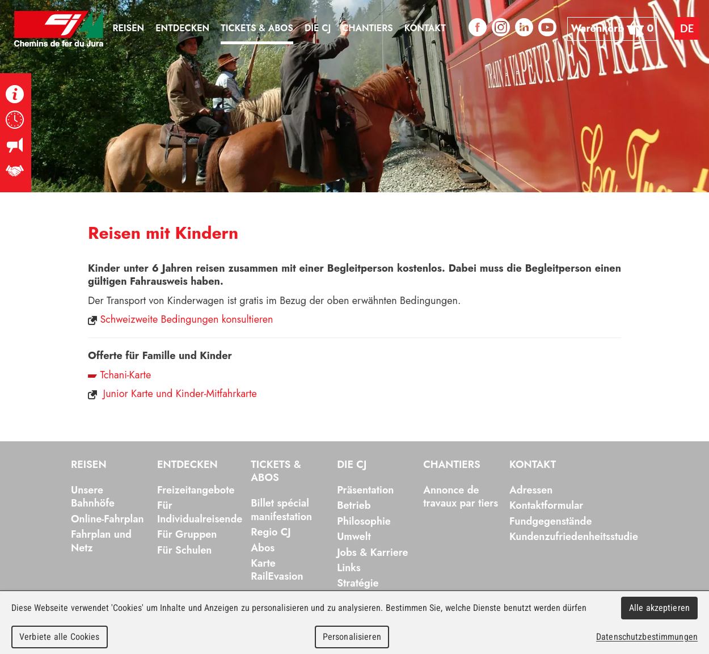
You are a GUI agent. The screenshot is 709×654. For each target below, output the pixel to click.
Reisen (89, 465)
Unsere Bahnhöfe (93, 496)
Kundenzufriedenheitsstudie (573, 536)
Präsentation (365, 490)
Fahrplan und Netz (101, 541)
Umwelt (354, 536)
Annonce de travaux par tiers (460, 496)
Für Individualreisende (199, 512)
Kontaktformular (546, 505)
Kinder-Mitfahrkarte (216, 393)
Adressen (530, 490)
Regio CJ (271, 532)
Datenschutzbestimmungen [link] (647, 636)
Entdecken (187, 465)
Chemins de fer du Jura (59, 29)
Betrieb (353, 505)
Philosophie (364, 521)
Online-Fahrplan (107, 519)
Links (349, 567)
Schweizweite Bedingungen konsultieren (186, 319)
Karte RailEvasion (277, 570)
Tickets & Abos (276, 471)
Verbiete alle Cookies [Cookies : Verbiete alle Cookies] (59, 636)
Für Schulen (184, 550)
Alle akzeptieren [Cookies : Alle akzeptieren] (659, 607)
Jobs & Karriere (372, 552)
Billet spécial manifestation (281, 510)
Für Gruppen (187, 534)
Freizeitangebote (196, 490)
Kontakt (532, 465)
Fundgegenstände (550, 521)
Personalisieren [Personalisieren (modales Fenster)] (352, 636)
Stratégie (357, 583)
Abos (263, 548)
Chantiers (451, 465)
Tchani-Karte (125, 375)
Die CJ (351, 465)
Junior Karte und (137, 393)
